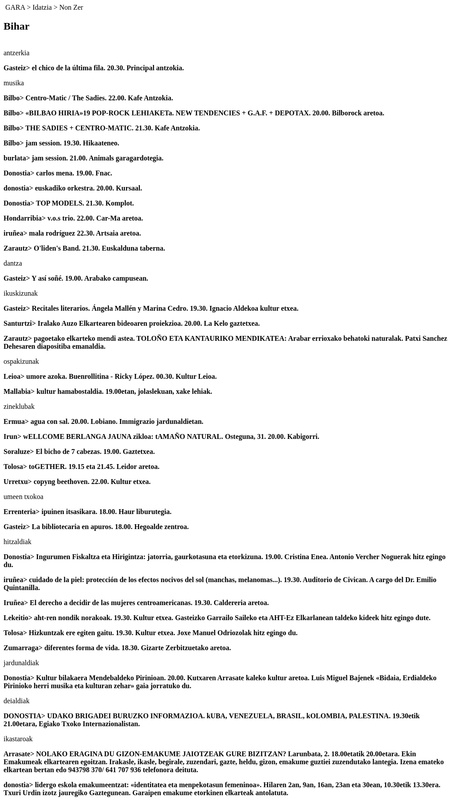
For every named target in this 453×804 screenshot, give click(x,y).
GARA (15, 7)
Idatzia (42, 7)
